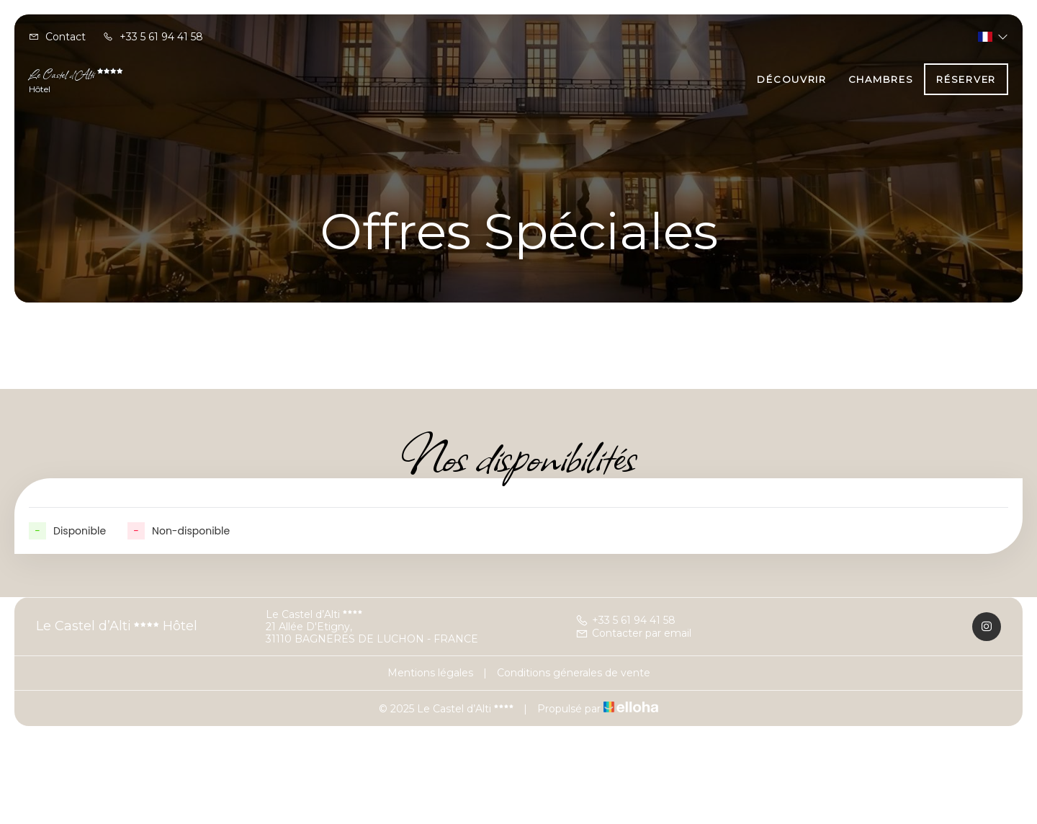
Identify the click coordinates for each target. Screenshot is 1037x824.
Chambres (881, 79)
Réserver (966, 79)
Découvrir (791, 79)
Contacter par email (633, 633)
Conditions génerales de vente (573, 672)
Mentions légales (430, 672)
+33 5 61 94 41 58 (625, 620)
